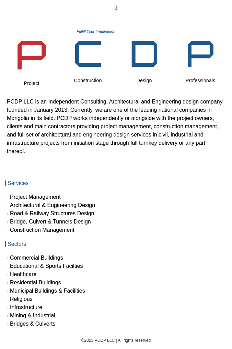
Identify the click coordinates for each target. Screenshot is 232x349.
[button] (116, 8)
